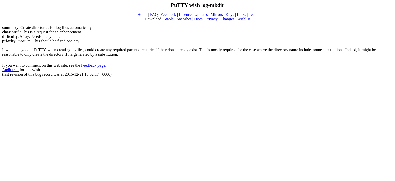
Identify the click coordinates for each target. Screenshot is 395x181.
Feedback (168, 14)
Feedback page (93, 65)
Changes (227, 19)
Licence (185, 14)
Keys (230, 14)
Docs (198, 19)
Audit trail (10, 70)
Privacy (211, 19)
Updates (201, 14)
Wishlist (243, 19)
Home (142, 14)
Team (253, 14)
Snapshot (184, 19)
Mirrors (217, 14)
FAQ (154, 14)
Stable (168, 19)
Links (241, 14)
